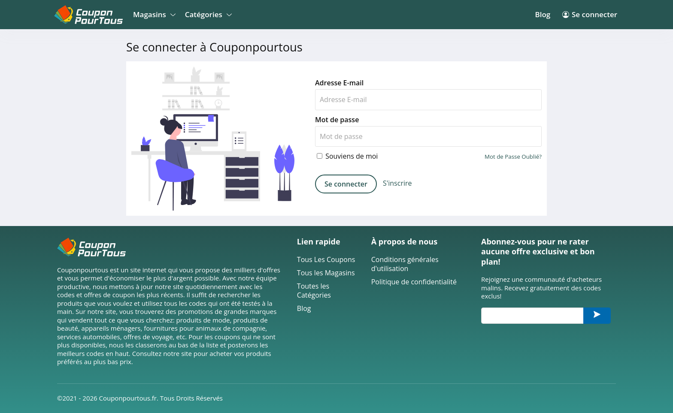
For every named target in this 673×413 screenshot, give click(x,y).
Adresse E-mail (339, 82)
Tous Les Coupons (326, 259)
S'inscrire (397, 183)
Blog (542, 14)
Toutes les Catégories (314, 291)
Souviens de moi (347, 156)
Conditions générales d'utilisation (405, 264)
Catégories (207, 14)
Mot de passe (337, 119)
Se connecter (589, 14)
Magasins (153, 14)
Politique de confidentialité (414, 281)
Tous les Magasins (326, 272)
